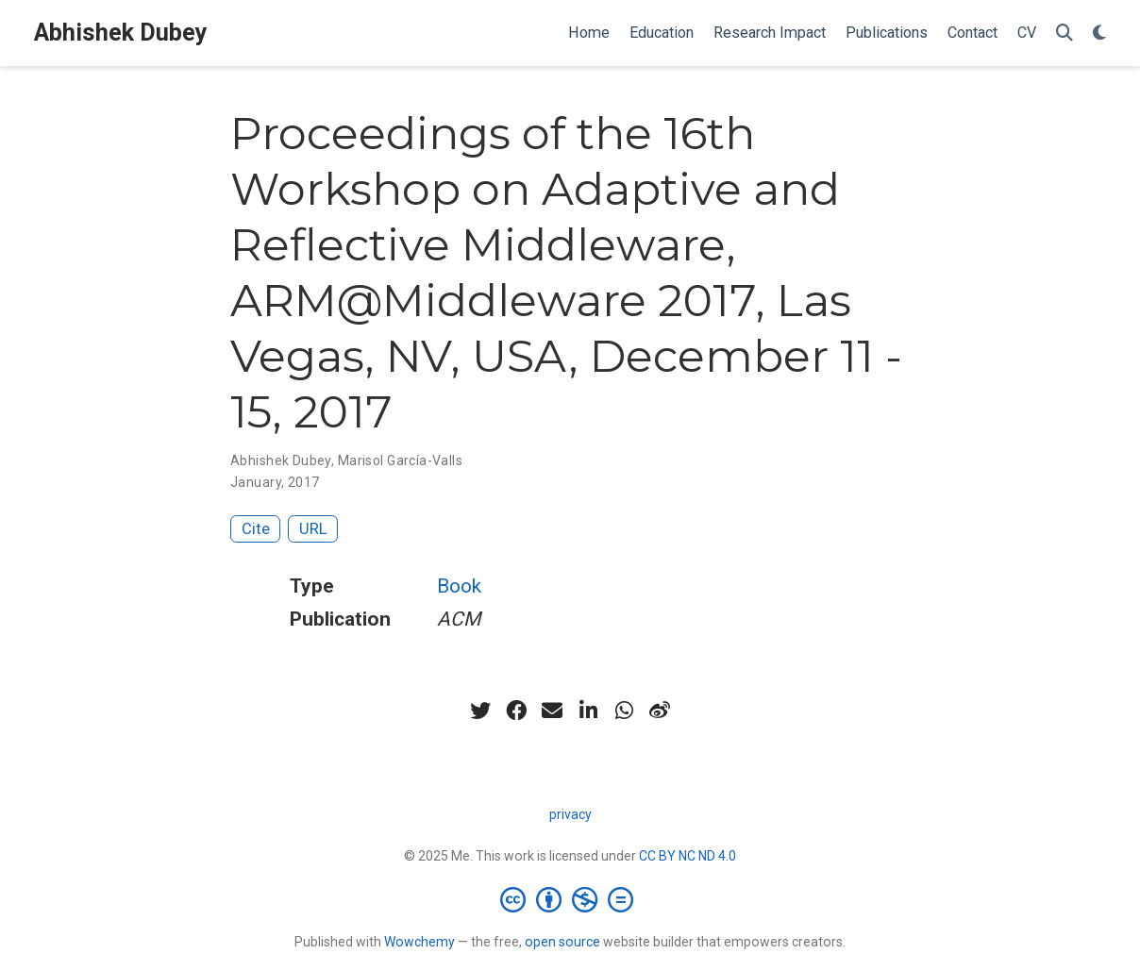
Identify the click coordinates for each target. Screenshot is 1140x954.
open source (562, 941)
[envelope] (552, 710)
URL (313, 528)
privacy (570, 814)
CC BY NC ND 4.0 (687, 855)
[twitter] (480, 710)
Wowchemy (419, 941)
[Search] (1064, 33)
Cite (256, 528)
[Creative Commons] (570, 899)
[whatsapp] (624, 710)
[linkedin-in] (588, 710)
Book (459, 586)
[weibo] (659, 710)
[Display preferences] (1099, 33)
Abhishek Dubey (121, 32)
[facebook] (516, 710)
